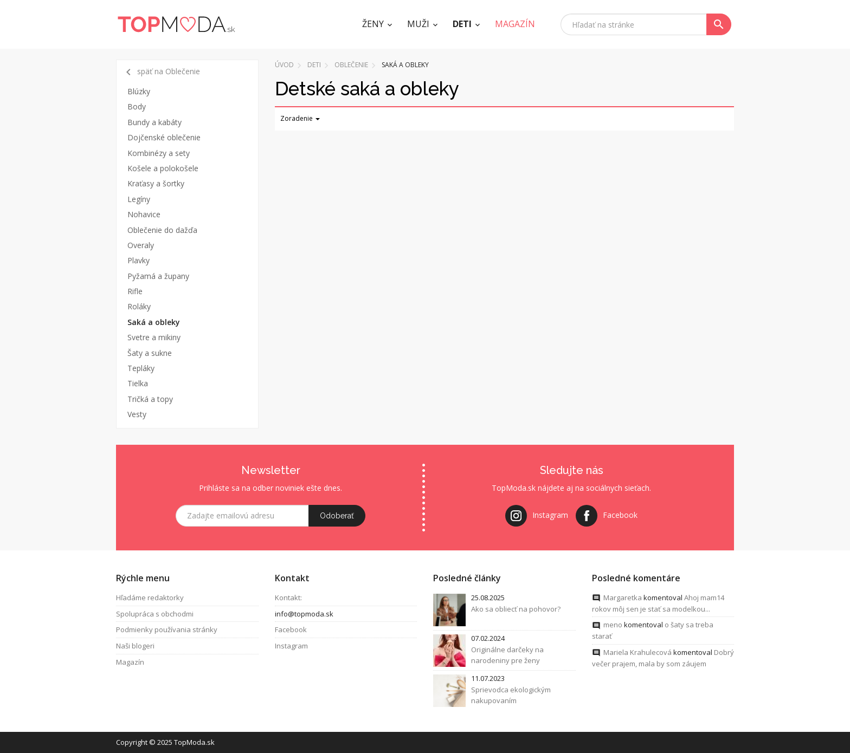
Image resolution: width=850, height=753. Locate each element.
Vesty (136, 414)
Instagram (291, 646)
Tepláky (140, 368)
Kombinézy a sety (158, 153)
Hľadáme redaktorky (150, 598)
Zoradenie (300, 118)
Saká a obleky (153, 322)
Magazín (130, 662)
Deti (462, 23)
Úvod (284, 64)
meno (612, 625)
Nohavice (143, 214)
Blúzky (138, 91)
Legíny (138, 199)
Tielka (137, 383)
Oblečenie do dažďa (162, 230)
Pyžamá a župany (158, 276)
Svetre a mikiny (154, 337)
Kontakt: (288, 598)
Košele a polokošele (162, 168)
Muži (418, 23)
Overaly (140, 245)
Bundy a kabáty (154, 122)
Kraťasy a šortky (155, 183)
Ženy (373, 23)
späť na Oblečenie (161, 72)
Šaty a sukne (149, 353)
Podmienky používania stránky (166, 630)
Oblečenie (351, 64)
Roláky (139, 306)
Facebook (291, 630)
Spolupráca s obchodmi (155, 614)
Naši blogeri (135, 646)
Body (136, 106)
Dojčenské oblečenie (164, 137)
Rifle (135, 291)
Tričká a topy (150, 399)
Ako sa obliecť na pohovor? (516, 609)
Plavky (138, 260)
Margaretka (622, 598)
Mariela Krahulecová (637, 653)
